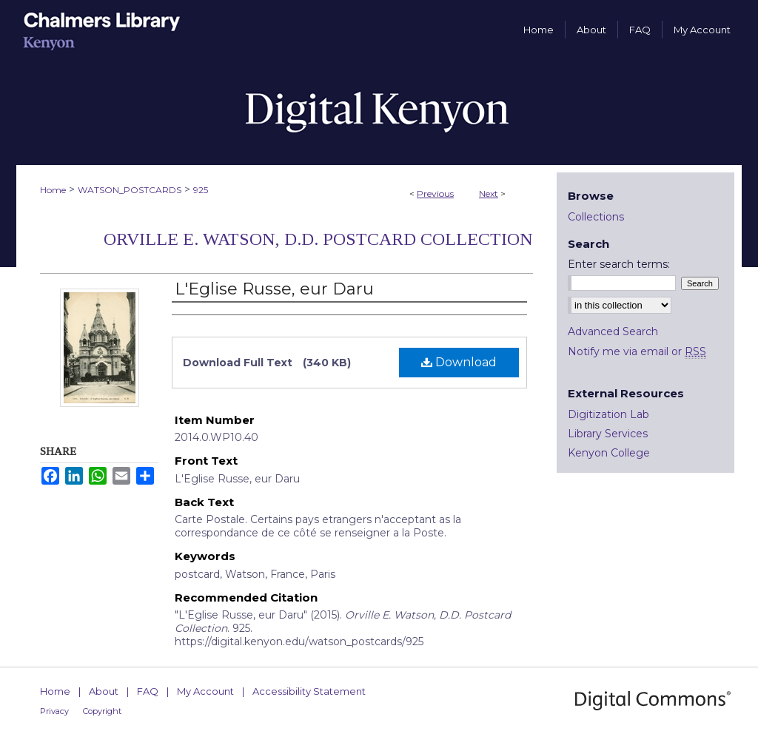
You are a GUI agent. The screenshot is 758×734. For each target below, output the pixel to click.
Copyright (102, 711)
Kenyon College (609, 452)
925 (200, 189)
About (103, 691)
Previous (435, 193)
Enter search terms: (619, 264)
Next (488, 193)
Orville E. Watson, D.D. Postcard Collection (318, 239)
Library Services (608, 433)
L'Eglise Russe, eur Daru (274, 289)
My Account (205, 691)
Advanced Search (613, 331)
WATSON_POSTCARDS (129, 189)
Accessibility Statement (309, 691)
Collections (596, 216)
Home (53, 189)
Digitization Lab (608, 414)
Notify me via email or (637, 351)
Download (459, 362)
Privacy (54, 711)
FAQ (147, 691)
